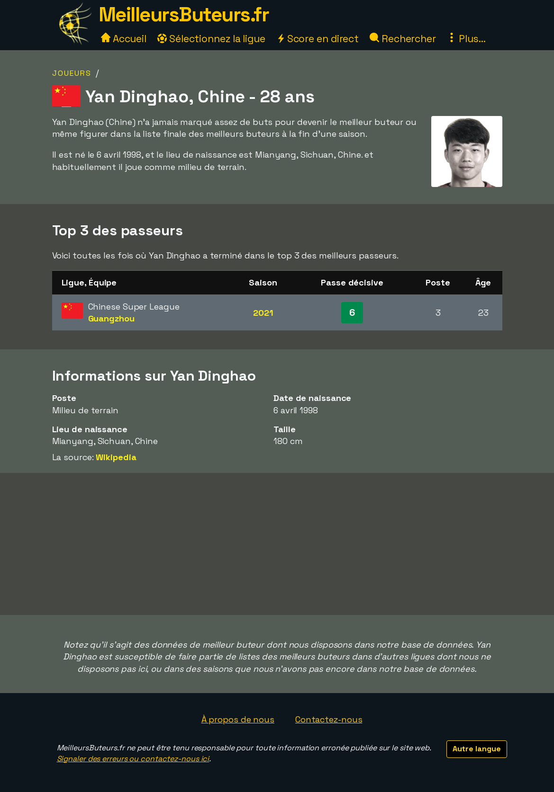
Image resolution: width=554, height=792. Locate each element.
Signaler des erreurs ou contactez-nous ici (133, 759)
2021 (263, 312)
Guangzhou (111, 318)
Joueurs (71, 73)
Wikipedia (116, 457)
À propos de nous (237, 719)
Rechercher (403, 38)
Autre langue (477, 749)
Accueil (123, 38)
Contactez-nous (329, 719)
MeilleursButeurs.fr (184, 14)
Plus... (466, 38)
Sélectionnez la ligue (211, 38)
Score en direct (317, 38)
